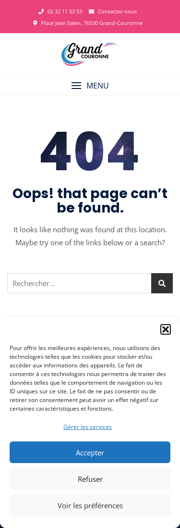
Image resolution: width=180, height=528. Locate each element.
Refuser (90, 479)
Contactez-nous (113, 11)
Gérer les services (87, 427)
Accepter (90, 452)
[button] (165, 329)
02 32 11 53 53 (60, 11)
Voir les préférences (90, 505)
